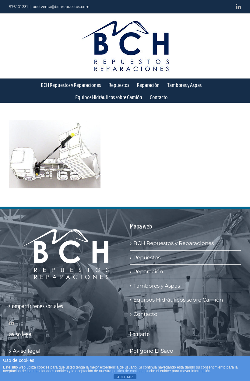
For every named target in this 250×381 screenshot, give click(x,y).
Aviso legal (26, 351)
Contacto (145, 314)
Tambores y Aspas (156, 286)
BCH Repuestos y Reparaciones (173, 243)
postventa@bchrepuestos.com (61, 6)
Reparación (148, 271)
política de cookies (127, 371)
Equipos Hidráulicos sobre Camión (178, 300)
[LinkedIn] (11, 322)
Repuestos (146, 257)
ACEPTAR (125, 377)
